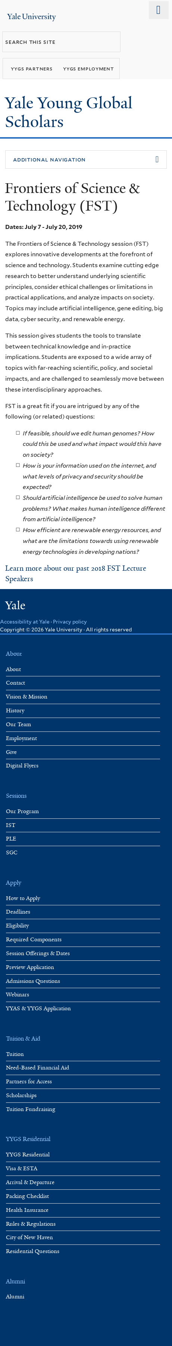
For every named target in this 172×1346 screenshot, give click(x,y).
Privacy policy (70, 622)
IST (11, 825)
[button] (86, 160)
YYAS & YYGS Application (38, 1008)
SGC (12, 852)
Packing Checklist (27, 1196)
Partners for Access (29, 1081)
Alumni (15, 1296)
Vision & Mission (26, 696)
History (15, 710)
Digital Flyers (22, 765)
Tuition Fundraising (30, 1109)
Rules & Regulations (31, 1224)
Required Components (34, 939)
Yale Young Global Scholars (68, 112)
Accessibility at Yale (25, 622)
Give (11, 752)
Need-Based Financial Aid (37, 1067)
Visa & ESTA (21, 1168)
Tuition (15, 1054)
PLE (11, 838)
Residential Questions (32, 1251)
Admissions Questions (33, 981)
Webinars (17, 994)
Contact (15, 682)
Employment (21, 738)
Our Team (18, 724)
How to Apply (23, 898)
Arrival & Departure (30, 1182)
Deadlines (18, 911)
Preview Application (30, 967)
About (13, 669)
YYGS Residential (28, 1154)
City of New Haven (29, 1237)
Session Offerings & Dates (38, 953)
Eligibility (17, 925)
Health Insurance (27, 1210)
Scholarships (21, 1095)
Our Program (22, 811)
